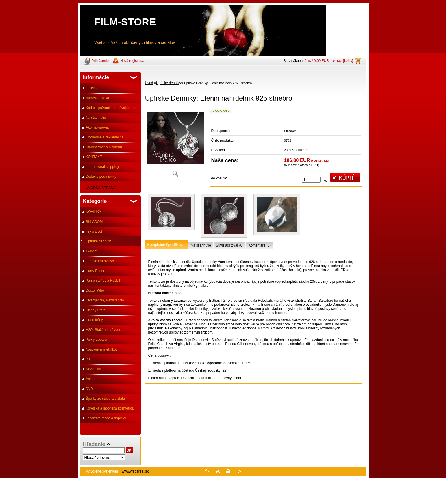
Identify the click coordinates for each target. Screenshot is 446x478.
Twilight (91, 251)
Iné (88, 359)
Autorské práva (97, 98)
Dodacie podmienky (101, 177)
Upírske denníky (98, 241)
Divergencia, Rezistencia (105, 300)
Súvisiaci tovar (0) (229, 245)
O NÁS (91, 88)
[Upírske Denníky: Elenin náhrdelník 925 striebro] (175, 144)
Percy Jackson (97, 340)
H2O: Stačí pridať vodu (103, 330)
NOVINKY (93, 212)
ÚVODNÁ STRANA (101, 188)
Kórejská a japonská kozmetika (110, 408)
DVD (89, 389)
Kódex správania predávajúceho (110, 108)
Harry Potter (95, 271)
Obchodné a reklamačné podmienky (102, 138)
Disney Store (96, 310)
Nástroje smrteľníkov (102, 349)
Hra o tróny (94, 320)
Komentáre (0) (259, 245)
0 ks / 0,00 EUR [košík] (329, 61)
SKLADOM (94, 222)
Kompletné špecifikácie (166, 244)
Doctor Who (95, 290)
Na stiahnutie (96, 118)
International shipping (102, 167)
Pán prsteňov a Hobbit (103, 281)
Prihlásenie (100, 61)
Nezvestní (93, 369)
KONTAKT (94, 157)
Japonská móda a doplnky (106, 418)
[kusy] (311, 180)
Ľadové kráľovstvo (100, 261)
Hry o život (94, 231)
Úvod (149, 83)
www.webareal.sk (135, 471)
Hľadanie (94, 444)
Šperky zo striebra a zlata (105, 399)
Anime (91, 379)
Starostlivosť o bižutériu (104, 147)
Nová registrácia (132, 61)
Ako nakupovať (97, 127)
